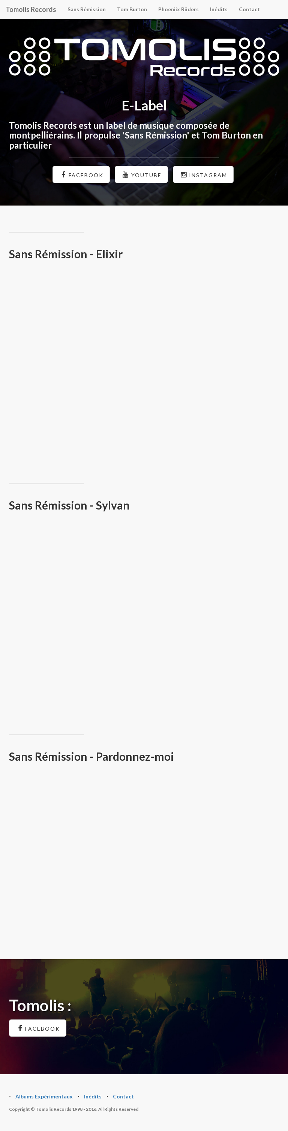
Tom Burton (132, 9)
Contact (249, 9)
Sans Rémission (87, 9)
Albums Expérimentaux (44, 1096)
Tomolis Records (31, 9)
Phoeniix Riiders (178, 9)
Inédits (219, 9)
